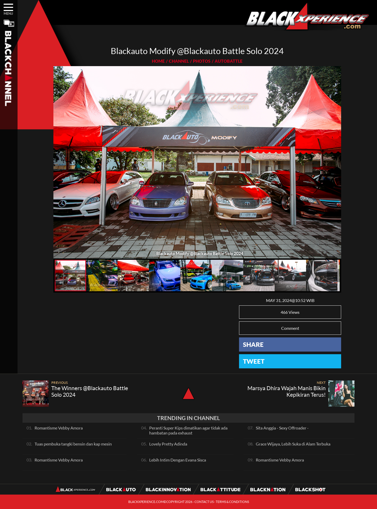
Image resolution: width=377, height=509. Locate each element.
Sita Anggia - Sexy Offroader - (282, 427)
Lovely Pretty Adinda (168, 443)
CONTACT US (204, 502)
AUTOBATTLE (228, 61)
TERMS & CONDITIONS (232, 502)
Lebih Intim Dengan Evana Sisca (177, 459)
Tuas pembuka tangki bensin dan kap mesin (73, 443)
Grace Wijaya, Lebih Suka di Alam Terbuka (293, 443)
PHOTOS (201, 61)
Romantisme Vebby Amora (59, 427)
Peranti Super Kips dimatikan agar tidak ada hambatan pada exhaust (188, 430)
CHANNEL (179, 61)
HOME (158, 61)
